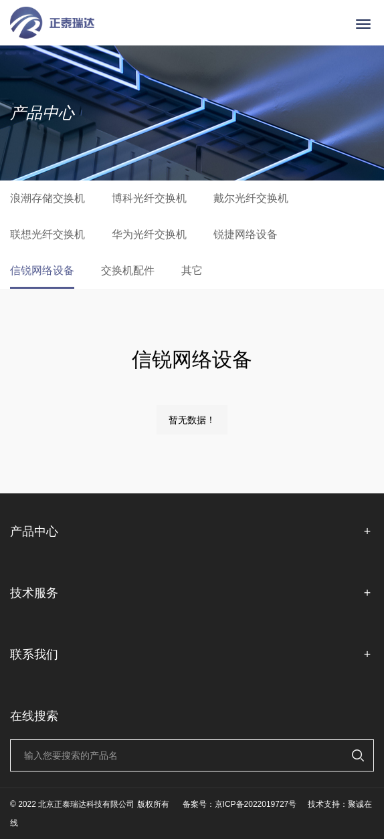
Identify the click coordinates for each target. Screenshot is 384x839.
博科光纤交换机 (149, 198)
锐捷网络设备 (245, 234)
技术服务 (192, 593)
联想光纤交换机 (47, 234)
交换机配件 (128, 270)
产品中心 (192, 532)
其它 (192, 270)
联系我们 (192, 655)
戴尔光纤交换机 (250, 198)
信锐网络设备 (42, 270)
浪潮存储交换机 (47, 198)
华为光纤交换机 (149, 234)
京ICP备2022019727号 (256, 804)
